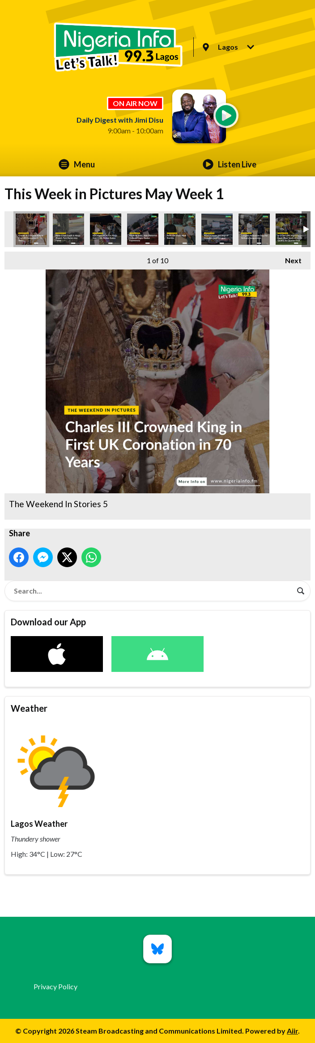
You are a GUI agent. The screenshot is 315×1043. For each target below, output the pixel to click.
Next (289, 258)
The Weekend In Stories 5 (31, 229)
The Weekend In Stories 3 (105, 229)
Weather (29, 708)
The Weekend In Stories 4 (217, 229)
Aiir (292, 1030)
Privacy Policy (55, 986)
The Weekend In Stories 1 (68, 229)
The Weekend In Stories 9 (180, 229)
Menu (77, 164)
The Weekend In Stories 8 (142, 229)
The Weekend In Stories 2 (254, 229)
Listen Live (229, 164)
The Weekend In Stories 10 (291, 229)
